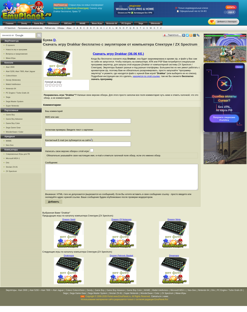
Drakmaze (69, 260)
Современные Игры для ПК (18, 154)
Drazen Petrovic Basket (121, 260)
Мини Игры (97, 23)
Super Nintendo (12, 106)
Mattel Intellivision (13, 84)
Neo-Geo (10, 145)
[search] (17, 35)
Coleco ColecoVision (75, 295)
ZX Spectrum (9, 28)
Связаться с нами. (160, 301)
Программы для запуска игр (30, 28)
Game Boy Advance (14, 119)
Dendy (24, 23)
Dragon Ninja (174, 224)
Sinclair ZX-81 (12, 167)
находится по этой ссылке (146, 76)
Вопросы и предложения (16, 54)
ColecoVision (11, 76)
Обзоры (60, 28)
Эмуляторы (11, 295)
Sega (141, 23)
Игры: (69, 28)
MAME (82, 23)
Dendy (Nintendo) (13, 80)
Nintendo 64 (111, 23)
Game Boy (38, 23)
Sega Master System (14, 101)
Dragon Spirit (68, 224)
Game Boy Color (13, 123)
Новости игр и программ (16, 49)
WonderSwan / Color (14, 132)
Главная (10, 23)
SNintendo (155, 23)
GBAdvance (53, 23)
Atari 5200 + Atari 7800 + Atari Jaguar (47, 295)
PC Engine (126, 23)
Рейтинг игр (50, 28)
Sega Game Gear (13, 128)
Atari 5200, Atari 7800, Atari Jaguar (20, 71)
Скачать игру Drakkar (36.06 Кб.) (118, 54)
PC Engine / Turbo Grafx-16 (17, 93)
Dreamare (174, 260)
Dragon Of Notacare (121, 224)
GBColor (68, 23)
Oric (7, 163)
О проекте (10, 45)
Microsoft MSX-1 (13, 158)
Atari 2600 (10, 67)
